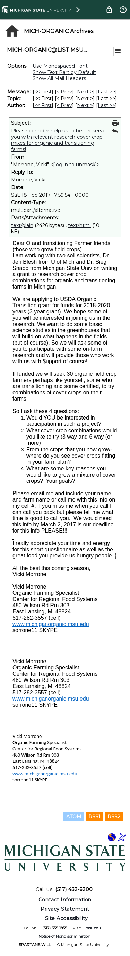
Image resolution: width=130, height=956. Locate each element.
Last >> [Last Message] (106, 91)
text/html (79, 225)
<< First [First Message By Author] (43, 105)
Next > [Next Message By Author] (85, 105)
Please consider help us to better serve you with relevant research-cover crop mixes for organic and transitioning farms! (58, 140)
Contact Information (65, 900)
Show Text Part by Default (64, 72)
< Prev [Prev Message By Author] (64, 105)
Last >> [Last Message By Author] (106, 105)
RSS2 (113, 817)
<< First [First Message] (43, 91)
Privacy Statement (65, 909)
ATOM (73, 817)
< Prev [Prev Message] (64, 91)
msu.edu (93, 928)
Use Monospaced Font (60, 66)
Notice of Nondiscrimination (64, 936)
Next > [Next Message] (85, 91)
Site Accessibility (66, 918)
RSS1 (94, 817)
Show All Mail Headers (59, 78)
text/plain (22, 225)
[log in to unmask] (75, 164)
